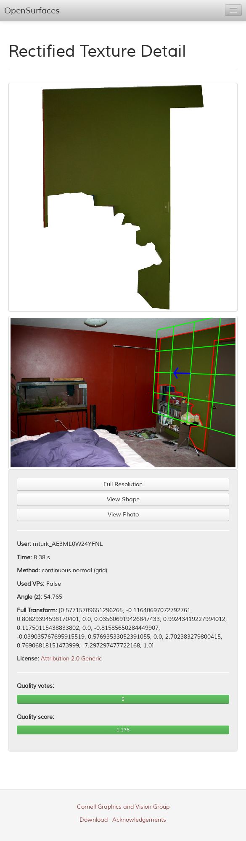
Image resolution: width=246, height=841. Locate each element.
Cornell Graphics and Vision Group (123, 806)
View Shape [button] (123, 499)
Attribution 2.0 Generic (71, 658)
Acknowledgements (139, 819)
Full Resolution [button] (123, 484)
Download (93, 819)
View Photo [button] (123, 514)
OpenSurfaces (32, 10)
